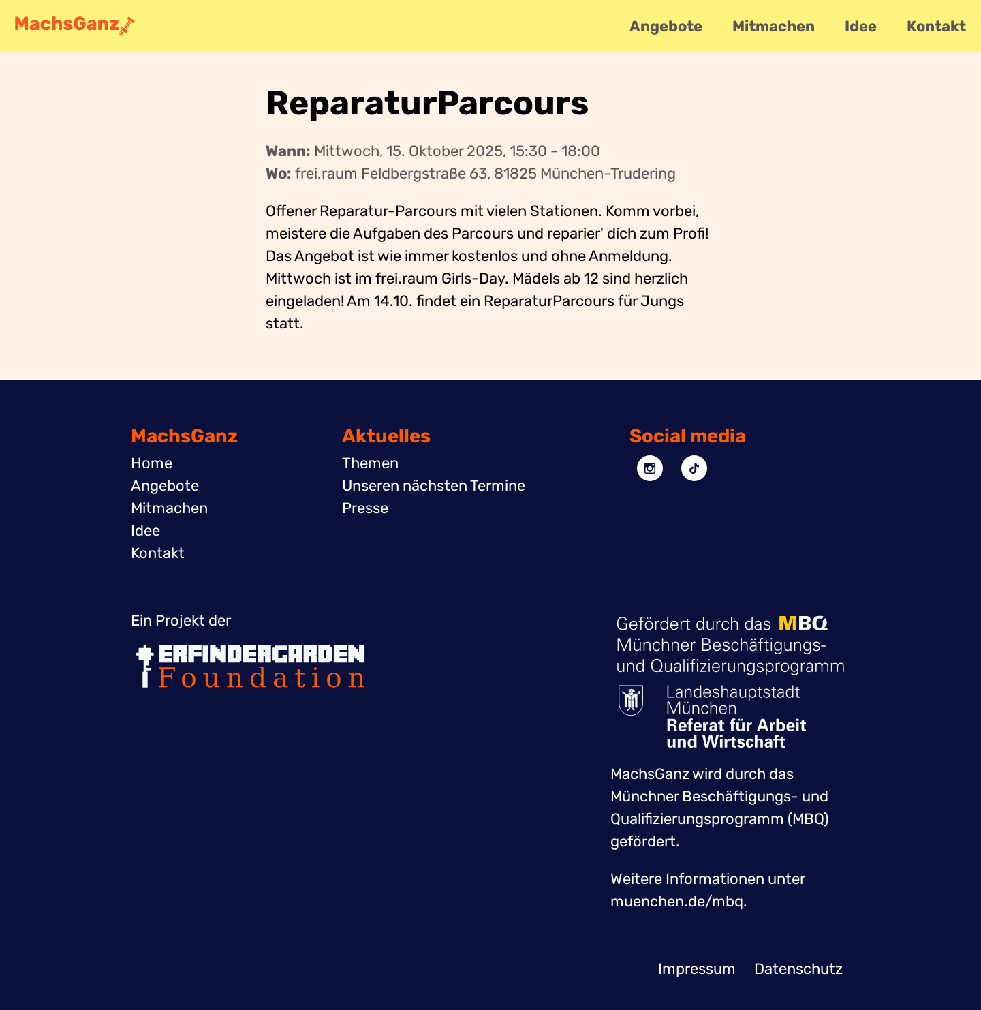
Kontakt (936, 26)
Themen (370, 463)
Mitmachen (773, 26)
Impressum (697, 969)
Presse (365, 508)
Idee (861, 26)
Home (151, 463)
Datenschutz (798, 969)
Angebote (665, 26)
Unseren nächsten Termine (433, 485)
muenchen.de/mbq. (678, 901)
